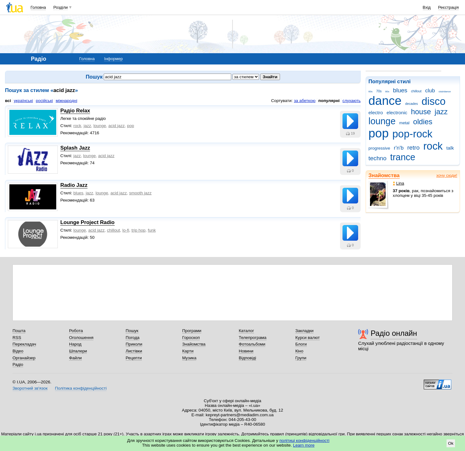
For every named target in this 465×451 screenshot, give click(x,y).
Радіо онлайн (394, 333)
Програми (191, 330)
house (421, 112)
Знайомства (384, 175)
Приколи (134, 344)
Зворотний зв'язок (30, 388)
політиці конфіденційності (304, 440)
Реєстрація (448, 7)
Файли (75, 358)
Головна (38, 7)
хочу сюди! (446, 175)
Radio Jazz (74, 185)
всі (8, 100)
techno (377, 158)
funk (152, 230)
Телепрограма (253, 337)
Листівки (134, 351)
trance (402, 157)
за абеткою (304, 100)
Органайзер (23, 358)
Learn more (304, 445)
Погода (132, 337)
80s (387, 91)
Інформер (113, 58)
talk (450, 148)
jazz (441, 112)
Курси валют (307, 337)
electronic (397, 112)
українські (23, 100)
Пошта (18, 330)
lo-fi (125, 230)
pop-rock (412, 134)
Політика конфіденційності (81, 388)
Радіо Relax (75, 111)
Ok (450, 443)
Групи (300, 358)
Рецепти (134, 358)
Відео (17, 351)
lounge (382, 121)
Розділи (60, 7)
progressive (379, 148)
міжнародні (66, 100)
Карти (187, 351)
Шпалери (78, 351)
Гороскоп (191, 337)
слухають (351, 100)
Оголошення (81, 337)
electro (375, 112)
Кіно (299, 351)
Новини (246, 351)
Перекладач (24, 344)
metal (404, 122)
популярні (329, 100)
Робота (76, 330)
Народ (75, 344)
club (430, 91)
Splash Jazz (75, 148)
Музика (189, 358)
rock (432, 146)
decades (411, 103)
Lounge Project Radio (87, 222)
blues (400, 90)
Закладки (304, 330)
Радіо (17, 364)
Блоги (301, 344)
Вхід (427, 7)
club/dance (444, 91)
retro (413, 147)
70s (379, 91)
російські (44, 100)
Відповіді (247, 358)
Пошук (132, 330)
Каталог (246, 330)
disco (434, 101)
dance (385, 100)
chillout (416, 91)
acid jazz (116, 125)
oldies (422, 122)
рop (130, 125)
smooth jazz (140, 193)
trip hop (139, 230)
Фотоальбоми (252, 344)
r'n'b (398, 148)
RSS (16, 337)
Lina (398, 183)
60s (370, 91)
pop (378, 133)
